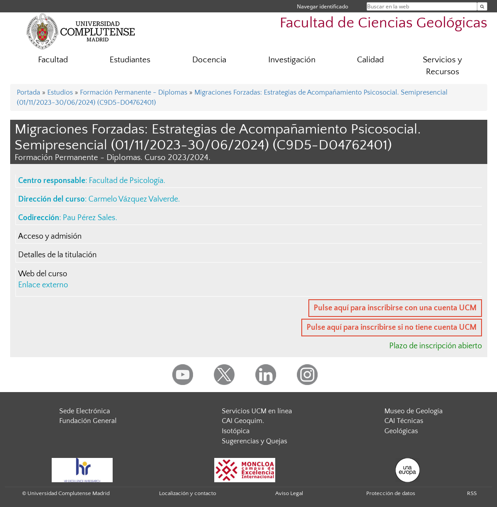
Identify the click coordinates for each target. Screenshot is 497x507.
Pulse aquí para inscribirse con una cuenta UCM (395, 308)
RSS (472, 493)
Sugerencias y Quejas (254, 441)
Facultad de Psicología (126, 180)
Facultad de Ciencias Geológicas (383, 23)
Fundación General (88, 421)
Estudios (60, 92)
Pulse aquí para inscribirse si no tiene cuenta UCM (392, 327)
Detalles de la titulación (57, 255)
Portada (28, 92)
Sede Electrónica (84, 411)
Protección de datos (390, 493)
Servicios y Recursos (442, 65)
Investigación (291, 60)
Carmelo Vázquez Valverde (133, 199)
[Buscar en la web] (482, 6)
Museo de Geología (413, 411)
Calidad (370, 60)
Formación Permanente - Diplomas (133, 92)
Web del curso (42, 274)
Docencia (209, 60)
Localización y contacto (187, 493)
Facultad (53, 60)
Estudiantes (130, 60)
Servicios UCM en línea (257, 411)
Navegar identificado (322, 6)
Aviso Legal (289, 493)
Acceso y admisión (50, 236)
